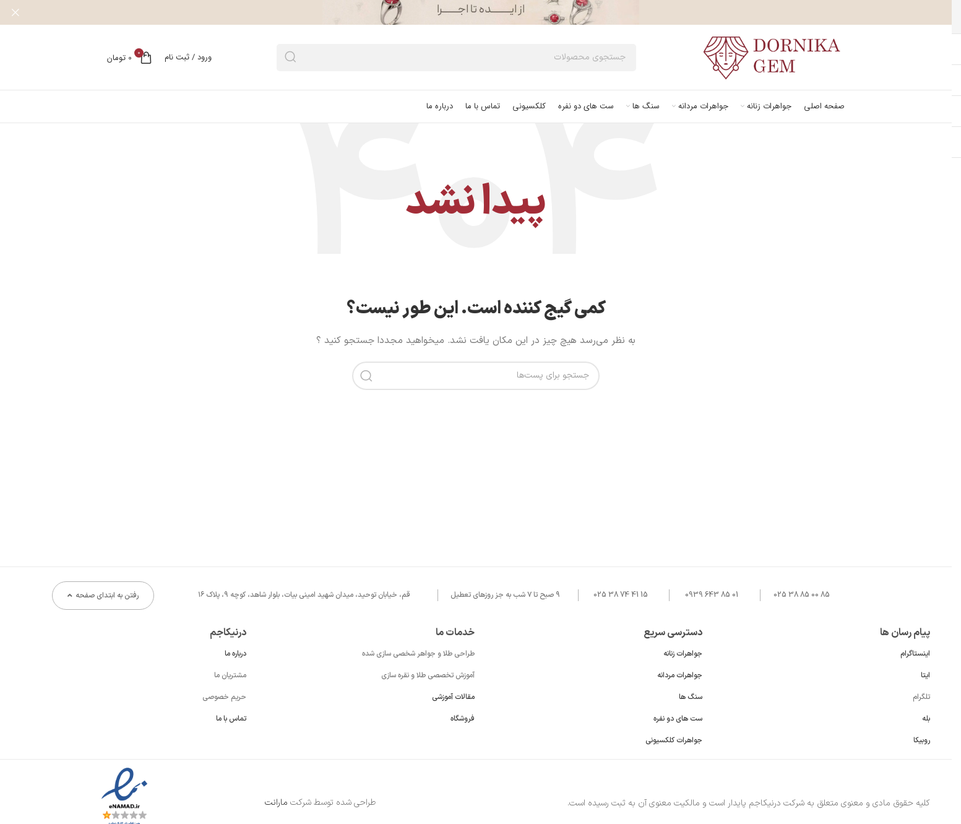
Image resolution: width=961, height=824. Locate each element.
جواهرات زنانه (682, 653)
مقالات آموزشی (453, 697)
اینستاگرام (915, 653)
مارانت (276, 802)
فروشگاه (462, 718)
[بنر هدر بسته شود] (15, 12)
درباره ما (235, 653)
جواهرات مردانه (679, 675)
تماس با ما (231, 718)
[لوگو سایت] (773, 56)
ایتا (925, 675)
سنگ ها (690, 697)
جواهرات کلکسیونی (673, 740)
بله (926, 718)
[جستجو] (456, 57)
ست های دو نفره (677, 718)
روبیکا (921, 740)
